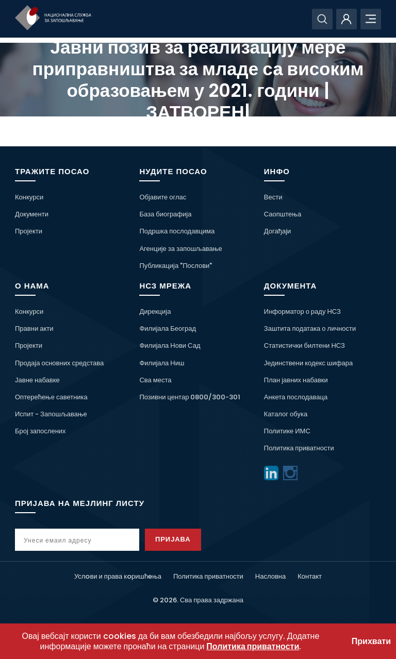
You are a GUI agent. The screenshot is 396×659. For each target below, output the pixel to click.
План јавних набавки (296, 380)
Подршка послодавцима (176, 231)
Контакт (310, 576)
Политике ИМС (287, 431)
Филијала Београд (167, 328)
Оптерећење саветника (51, 397)
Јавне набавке (37, 380)
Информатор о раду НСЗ (302, 311)
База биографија (165, 214)
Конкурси (29, 197)
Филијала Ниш (161, 363)
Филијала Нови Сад (169, 345)
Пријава (173, 539)
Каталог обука (285, 414)
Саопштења (282, 214)
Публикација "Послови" (175, 266)
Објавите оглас (162, 197)
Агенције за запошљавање (180, 249)
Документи (31, 214)
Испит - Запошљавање (51, 414)
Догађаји (277, 231)
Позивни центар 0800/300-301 (189, 397)
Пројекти (28, 231)
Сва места (155, 380)
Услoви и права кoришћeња (117, 576)
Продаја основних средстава (59, 363)
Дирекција (155, 311)
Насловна (270, 576)
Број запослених (40, 431)
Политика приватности (299, 448)
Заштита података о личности (310, 328)
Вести (273, 197)
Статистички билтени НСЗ (304, 345)
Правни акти (34, 328)
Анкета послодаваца (295, 397)
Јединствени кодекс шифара (308, 363)
